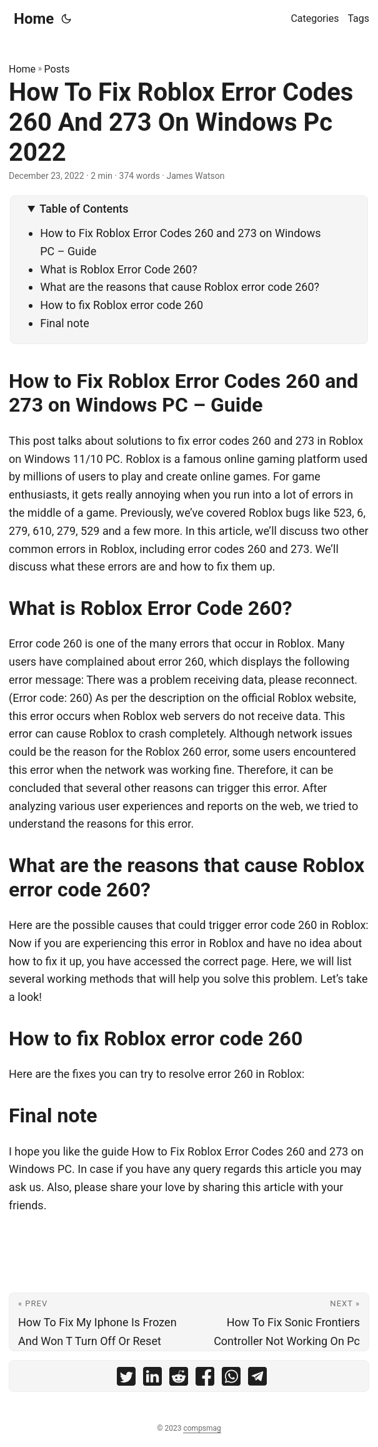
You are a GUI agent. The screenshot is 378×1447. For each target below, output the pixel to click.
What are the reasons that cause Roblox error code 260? (179, 286)
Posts (57, 69)
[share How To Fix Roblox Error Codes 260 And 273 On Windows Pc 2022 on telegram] (257, 1379)
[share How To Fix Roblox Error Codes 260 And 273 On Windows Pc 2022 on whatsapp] (231, 1379)
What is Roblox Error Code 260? (118, 269)
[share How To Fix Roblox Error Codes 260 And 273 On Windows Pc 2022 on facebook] (205, 1379)
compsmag (202, 1428)
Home (34, 19)
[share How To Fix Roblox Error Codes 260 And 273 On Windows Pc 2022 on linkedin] (152, 1379)
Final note (64, 323)
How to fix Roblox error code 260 (121, 305)
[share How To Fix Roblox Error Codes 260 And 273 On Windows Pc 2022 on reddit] (178, 1379)
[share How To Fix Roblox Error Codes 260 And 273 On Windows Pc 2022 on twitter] (126, 1379)
